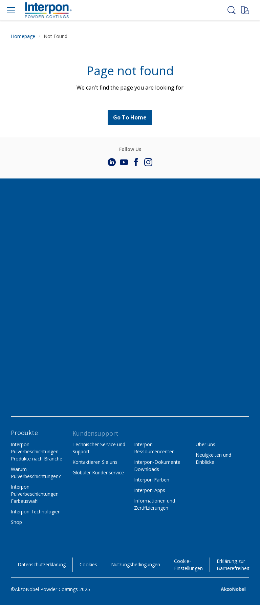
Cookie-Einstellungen (188, 564)
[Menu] (11, 10)
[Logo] (48, 10)
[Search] (232, 10)
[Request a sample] (245, 10)
